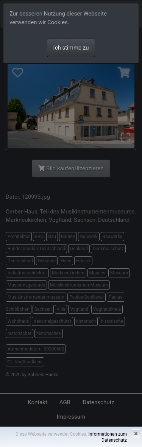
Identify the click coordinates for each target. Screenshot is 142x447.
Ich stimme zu (71, 47)
